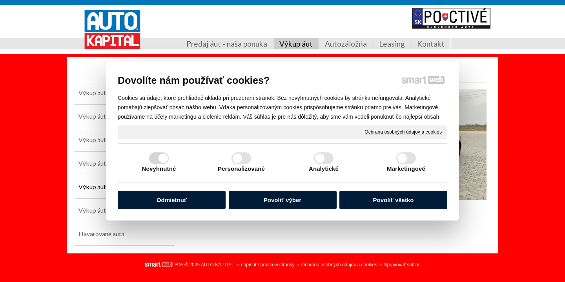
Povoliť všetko (393, 200)
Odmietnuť (172, 200)
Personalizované (241, 168)
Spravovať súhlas (402, 265)
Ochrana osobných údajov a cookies (403, 132)
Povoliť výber (282, 200)
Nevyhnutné (159, 168)
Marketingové (406, 168)
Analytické (324, 168)
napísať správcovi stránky (268, 265)
